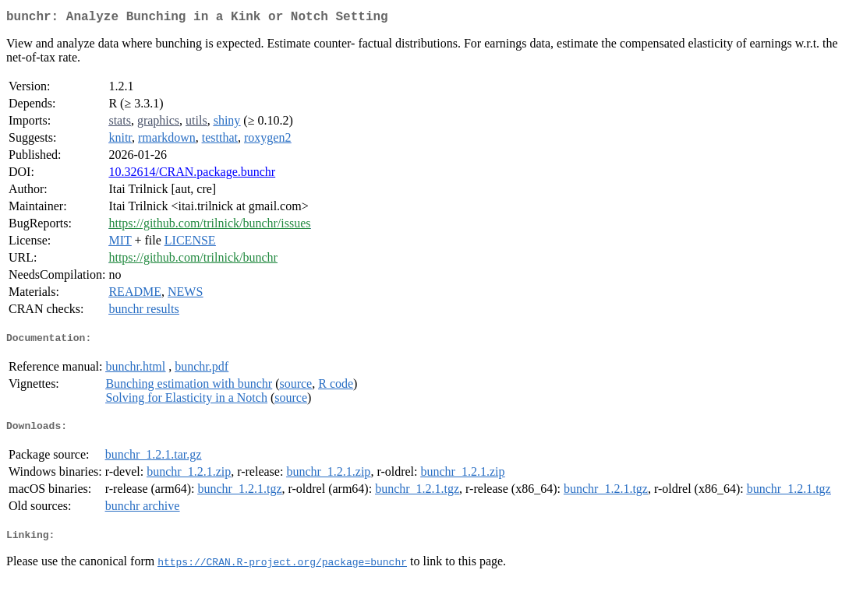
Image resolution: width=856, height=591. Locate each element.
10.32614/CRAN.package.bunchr (191, 174)
